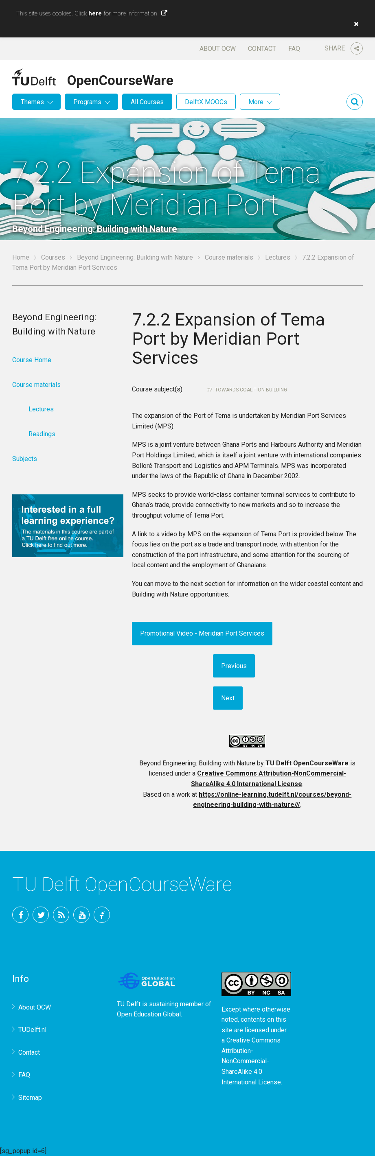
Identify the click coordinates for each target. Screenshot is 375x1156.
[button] (354, 24)
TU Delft (102, 915)
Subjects (24, 459)
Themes (32, 102)
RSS (61, 915)
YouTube (81, 915)
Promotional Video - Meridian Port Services (202, 633)
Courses (53, 257)
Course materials (229, 257)
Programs (87, 102)
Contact (262, 48)
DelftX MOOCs (206, 102)
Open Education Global (149, 1014)
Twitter (41, 915)
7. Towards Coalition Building (248, 390)
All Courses (147, 102)
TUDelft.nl (32, 1030)
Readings (42, 434)
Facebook (20, 915)
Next (228, 698)
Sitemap (30, 1097)
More (255, 102)
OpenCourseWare (120, 78)
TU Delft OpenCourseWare (307, 763)
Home (20, 257)
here (95, 13)
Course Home (31, 360)
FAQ (294, 48)
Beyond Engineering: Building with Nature (135, 257)
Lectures (277, 257)
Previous (234, 666)
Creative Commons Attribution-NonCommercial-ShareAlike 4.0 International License (251, 1061)
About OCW (218, 48)
